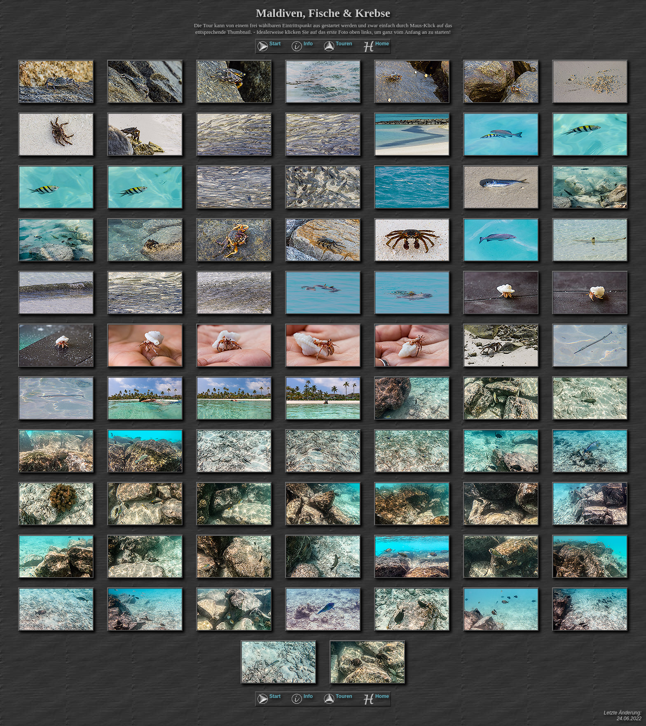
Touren (344, 44)
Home (382, 44)
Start (275, 44)
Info (308, 44)
